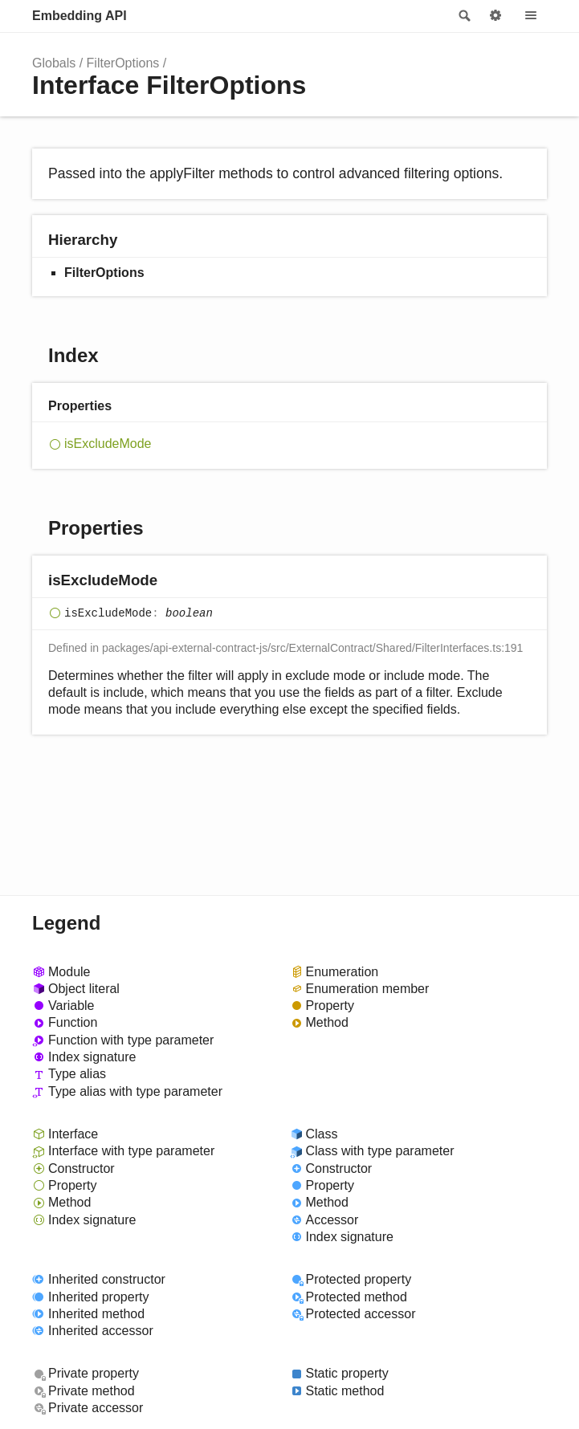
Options (495, 16)
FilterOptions (123, 63)
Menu (531, 16)
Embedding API (79, 15)
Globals (53, 63)
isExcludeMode (108, 443)
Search (463, 16)
